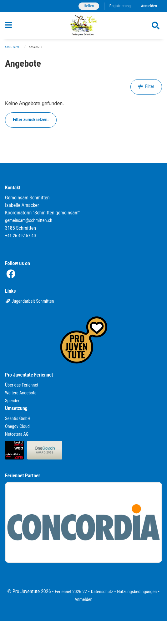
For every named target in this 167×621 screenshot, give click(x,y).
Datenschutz (102, 591)
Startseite (12, 47)
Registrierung (120, 5)
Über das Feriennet (21, 385)
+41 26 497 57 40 (20, 236)
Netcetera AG (16, 434)
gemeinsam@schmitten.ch (28, 220)
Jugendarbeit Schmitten (29, 301)
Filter (146, 86)
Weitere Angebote (21, 393)
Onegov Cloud (17, 426)
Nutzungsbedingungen (137, 591)
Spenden (12, 400)
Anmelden (149, 5)
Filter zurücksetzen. (31, 119)
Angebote (35, 47)
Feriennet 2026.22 (71, 591)
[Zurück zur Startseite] (84, 25)
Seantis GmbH (17, 418)
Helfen (89, 5)
